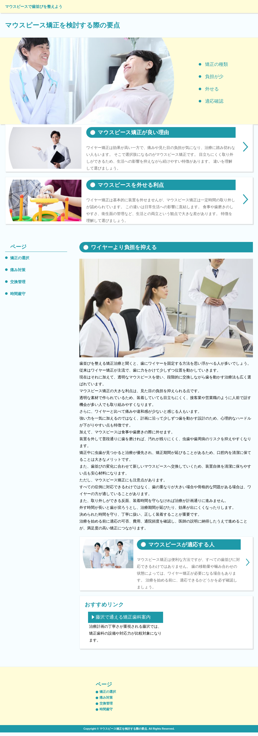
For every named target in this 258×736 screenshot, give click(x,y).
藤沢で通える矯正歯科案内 (123, 617)
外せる (212, 88)
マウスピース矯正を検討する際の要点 (62, 25)
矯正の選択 (19, 258)
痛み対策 (17, 270)
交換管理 (17, 282)
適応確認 (214, 101)
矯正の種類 (216, 64)
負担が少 (214, 76)
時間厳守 (17, 294)
